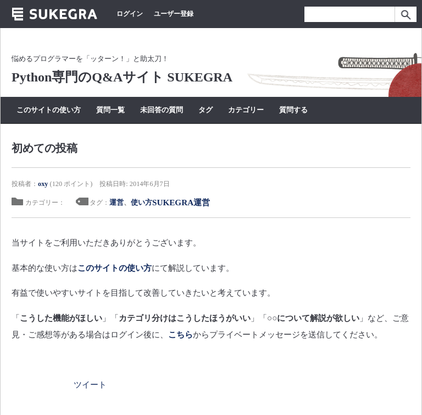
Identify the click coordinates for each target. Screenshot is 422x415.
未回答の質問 (161, 110)
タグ (205, 110)
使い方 (141, 202)
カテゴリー (246, 110)
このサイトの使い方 (48, 110)
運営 (116, 202)
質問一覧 (110, 110)
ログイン (129, 14)
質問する (293, 110)
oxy (43, 184)
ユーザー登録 (173, 14)
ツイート (90, 384)
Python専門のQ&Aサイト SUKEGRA (122, 77)
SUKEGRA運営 (181, 202)
